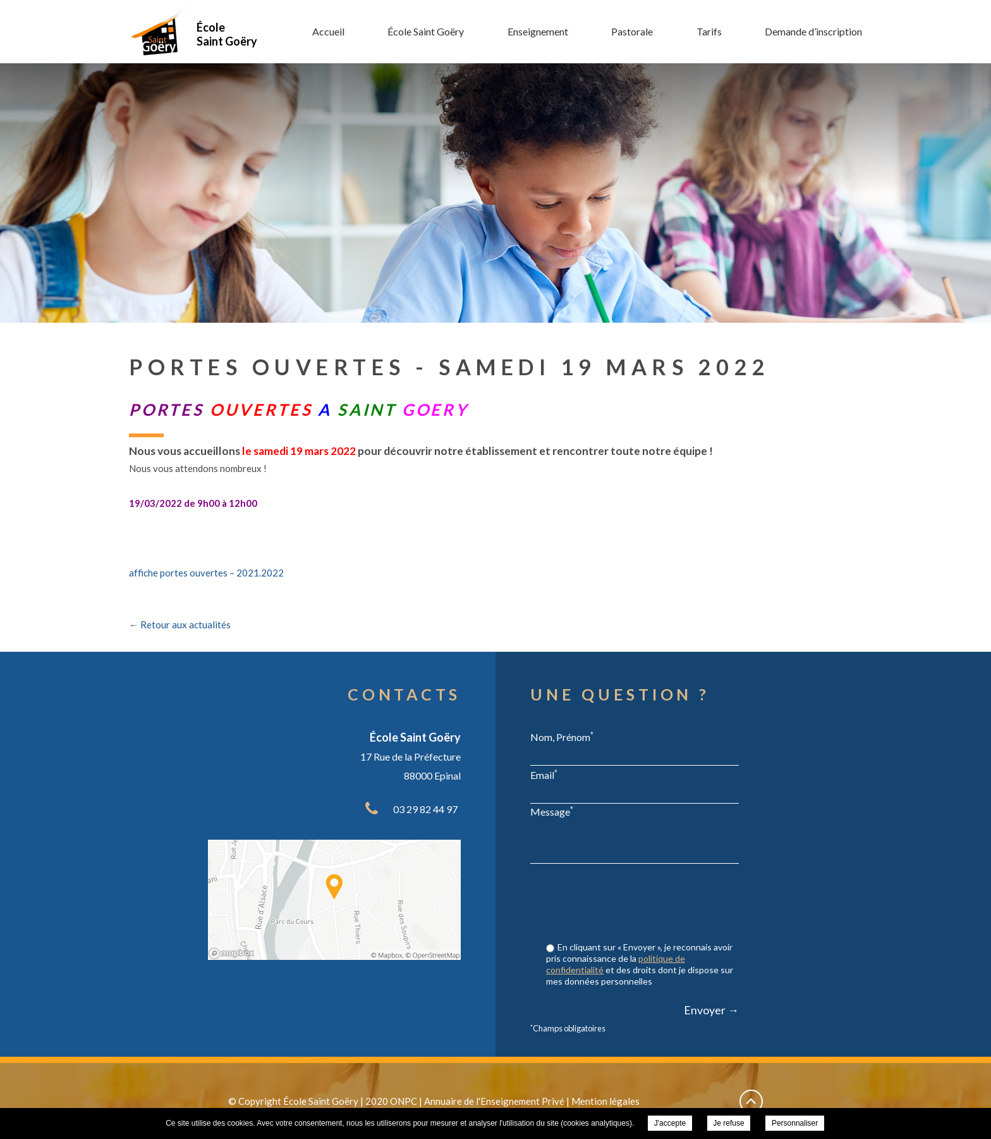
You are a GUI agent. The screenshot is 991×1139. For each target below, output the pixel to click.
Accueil (328, 31)
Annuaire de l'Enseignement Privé (494, 1101)
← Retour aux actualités (180, 624)
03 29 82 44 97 (425, 809)
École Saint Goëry (425, 31)
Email (543, 774)
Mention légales (605, 1101)
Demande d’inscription (813, 31)
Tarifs (709, 31)
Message (551, 811)
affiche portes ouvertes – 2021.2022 (206, 572)
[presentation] (643, 904)
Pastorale (632, 31)
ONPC (403, 1101)
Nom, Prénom (561, 736)
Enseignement (538, 31)
